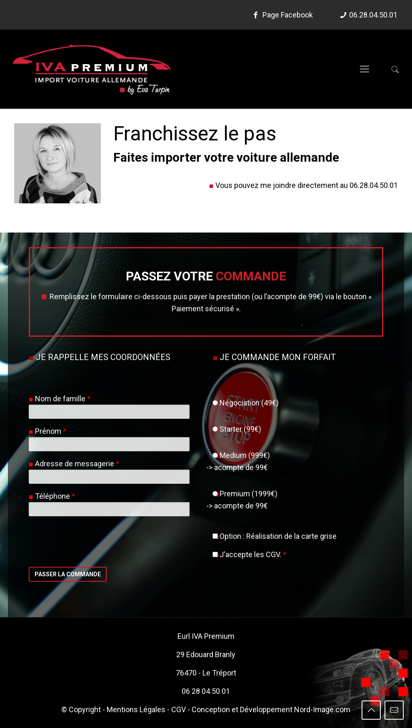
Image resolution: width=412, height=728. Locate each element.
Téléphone (55, 496)
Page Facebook (281, 14)
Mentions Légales (136, 709)
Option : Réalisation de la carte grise (274, 536)
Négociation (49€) (245, 402)
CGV (178, 709)
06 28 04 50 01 (206, 691)
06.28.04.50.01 (373, 14)
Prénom (50, 431)
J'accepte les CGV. (249, 554)
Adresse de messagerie (77, 463)
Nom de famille (62, 398)
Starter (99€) (236, 429)
